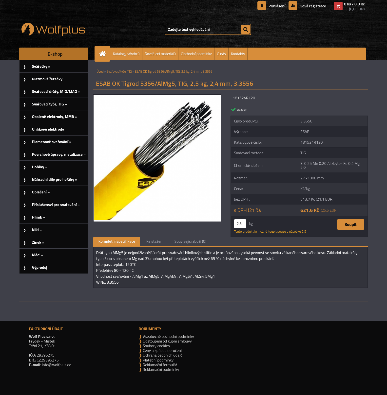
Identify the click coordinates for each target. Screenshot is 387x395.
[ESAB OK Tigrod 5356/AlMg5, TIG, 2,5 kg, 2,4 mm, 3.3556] (157, 97)
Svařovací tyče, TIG (119, 71)
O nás (221, 54)
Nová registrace (312, 6)
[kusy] (240, 223)
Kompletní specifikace (116, 241)
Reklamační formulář (159, 365)
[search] (245, 29)
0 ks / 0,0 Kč (354, 4)
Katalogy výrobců (126, 54)
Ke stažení (154, 241)
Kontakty (238, 54)
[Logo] (53, 29)
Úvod (100, 71)
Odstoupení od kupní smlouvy (167, 341)
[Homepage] (104, 54)
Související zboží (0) (190, 241)
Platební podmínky (158, 360)
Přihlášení (277, 6)
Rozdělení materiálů (160, 54)
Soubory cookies (156, 346)
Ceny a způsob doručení (162, 350)
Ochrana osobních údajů (162, 355)
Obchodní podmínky (196, 54)
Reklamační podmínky (160, 369)
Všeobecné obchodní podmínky (168, 336)
